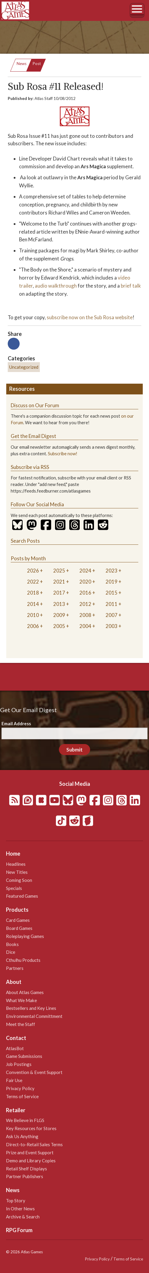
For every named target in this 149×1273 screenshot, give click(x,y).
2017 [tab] (59, 593)
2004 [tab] (85, 626)
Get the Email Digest (33, 436)
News (21, 63)
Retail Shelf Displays (26, 1168)
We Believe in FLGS (25, 1120)
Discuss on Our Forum (35, 405)
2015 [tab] (111, 593)
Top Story (15, 1200)
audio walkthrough (56, 286)
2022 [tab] (33, 581)
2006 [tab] (33, 626)
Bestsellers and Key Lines (31, 1008)
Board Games (19, 928)
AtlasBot (15, 1048)
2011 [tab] (111, 604)
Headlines (16, 864)
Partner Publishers (24, 1176)
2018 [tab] (33, 593)
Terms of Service (22, 1096)
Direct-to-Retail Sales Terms (34, 1144)
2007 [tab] (111, 615)
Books (12, 944)
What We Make (21, 1000)
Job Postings (19, 1064)
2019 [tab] (111, 581)
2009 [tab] (59, 615)
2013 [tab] (59, 604)
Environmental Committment (34, 1016)
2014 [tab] (33, 604)
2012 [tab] (85, 604)
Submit (74, 749)
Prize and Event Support (30, 1152)
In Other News (20, 1208)
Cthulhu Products (23, 960)
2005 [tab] (59, 626)
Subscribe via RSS (30, 467)
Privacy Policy (20, 1088)
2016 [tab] (85, 593)
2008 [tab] (85, 615)
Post (37, 63)
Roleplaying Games (25, 936)
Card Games (18, 920)
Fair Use (14, 1080)
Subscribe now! (62, 453)
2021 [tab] (59, 581)
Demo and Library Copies (31, 1160)
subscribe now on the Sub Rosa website (90, 317)
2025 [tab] (59, 570)
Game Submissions (24, 1056)
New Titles (17, 872)
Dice (10, 952)
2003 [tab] (111, 626)
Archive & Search (23, 1216)
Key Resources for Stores (31, 1128)
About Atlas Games (25, 992)
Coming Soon (19, 880)
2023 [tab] (111, 570)
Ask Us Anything (22, 1136)
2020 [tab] (85, 581)
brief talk (131, 286)
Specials (14, 888)
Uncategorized (23, 367)
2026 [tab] (33, 570)
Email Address (16, 723)
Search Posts (25, 541)
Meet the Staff (20, 1024)
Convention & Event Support (34, 1072)
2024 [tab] (85, 570)
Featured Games (22, 896)
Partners (14, 968)
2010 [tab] (33, 615)
